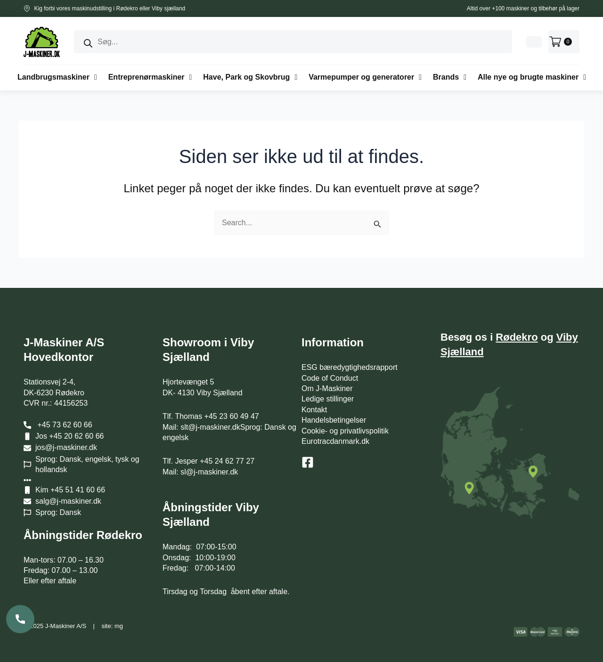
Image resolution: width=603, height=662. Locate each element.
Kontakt (314, 410)
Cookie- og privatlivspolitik (345, 431)
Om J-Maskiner (327, 388)
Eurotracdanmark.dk (335, 441)
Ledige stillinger (328, 399)
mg (118, 625)
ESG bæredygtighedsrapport (350, 367)
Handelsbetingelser (334, 420)
